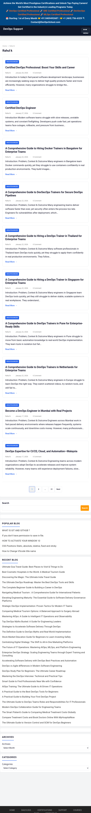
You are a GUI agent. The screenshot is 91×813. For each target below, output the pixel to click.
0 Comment (37, 74)
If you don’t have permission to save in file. (23, 538)
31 (52, 491)
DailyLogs (26, 810)
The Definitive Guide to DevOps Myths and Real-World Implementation (36, 634)
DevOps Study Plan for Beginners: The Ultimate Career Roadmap (34, 674)
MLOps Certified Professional (58, 14)
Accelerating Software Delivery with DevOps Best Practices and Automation (39, 663)
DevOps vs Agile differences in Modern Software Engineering (32, 669)
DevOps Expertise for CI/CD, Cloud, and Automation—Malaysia (42, 453)
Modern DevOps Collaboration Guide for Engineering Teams (31, 710)
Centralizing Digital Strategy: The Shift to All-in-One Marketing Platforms (37, 645)
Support (62, 810)
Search (5, 505)
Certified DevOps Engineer (21, 108)
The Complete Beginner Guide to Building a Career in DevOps (32, 590)
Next (58, 491)
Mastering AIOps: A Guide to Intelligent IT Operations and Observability (37, 619)
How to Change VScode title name (19, 554)
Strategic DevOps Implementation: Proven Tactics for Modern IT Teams (37, 609)
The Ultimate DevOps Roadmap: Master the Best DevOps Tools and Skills (38, 585)
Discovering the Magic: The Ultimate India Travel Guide (29, 580)
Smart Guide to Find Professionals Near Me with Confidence (31, 684)
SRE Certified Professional (56, 11)
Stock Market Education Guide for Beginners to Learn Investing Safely (36, 640)
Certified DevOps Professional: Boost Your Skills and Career (40, 68)
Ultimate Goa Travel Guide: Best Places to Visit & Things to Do (32, 569)
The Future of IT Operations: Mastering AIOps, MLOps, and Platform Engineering (41, 650)
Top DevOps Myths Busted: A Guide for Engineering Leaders (31, 624)
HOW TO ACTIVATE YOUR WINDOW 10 (21, 543)
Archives (6, 747)
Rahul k (8, 74)
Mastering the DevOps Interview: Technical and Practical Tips (32, 679)
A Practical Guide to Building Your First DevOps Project (29, 699)
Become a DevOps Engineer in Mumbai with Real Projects (39, 412)
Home (5, 47)
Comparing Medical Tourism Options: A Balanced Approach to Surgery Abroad (40, 614)
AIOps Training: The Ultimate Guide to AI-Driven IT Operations (32, 689)
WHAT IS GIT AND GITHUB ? (16, 533)
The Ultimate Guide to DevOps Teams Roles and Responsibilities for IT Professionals (44, 705)
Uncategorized (12, 62)
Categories (7, 767)
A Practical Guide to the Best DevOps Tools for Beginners (30, 694)
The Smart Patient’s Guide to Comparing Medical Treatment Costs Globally (39, 715)
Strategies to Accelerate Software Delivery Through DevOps (31, 629)
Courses (77, 810)
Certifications (44, 810)
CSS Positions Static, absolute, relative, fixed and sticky (29, 548)
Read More (12, 91)
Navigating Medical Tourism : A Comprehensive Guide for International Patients (41, 595)
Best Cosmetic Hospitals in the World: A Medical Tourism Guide (33, 575)
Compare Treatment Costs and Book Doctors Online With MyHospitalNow (38, 720)
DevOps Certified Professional (24, 11)
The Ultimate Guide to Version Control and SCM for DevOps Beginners (36, 725)
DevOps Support (13, 29)
